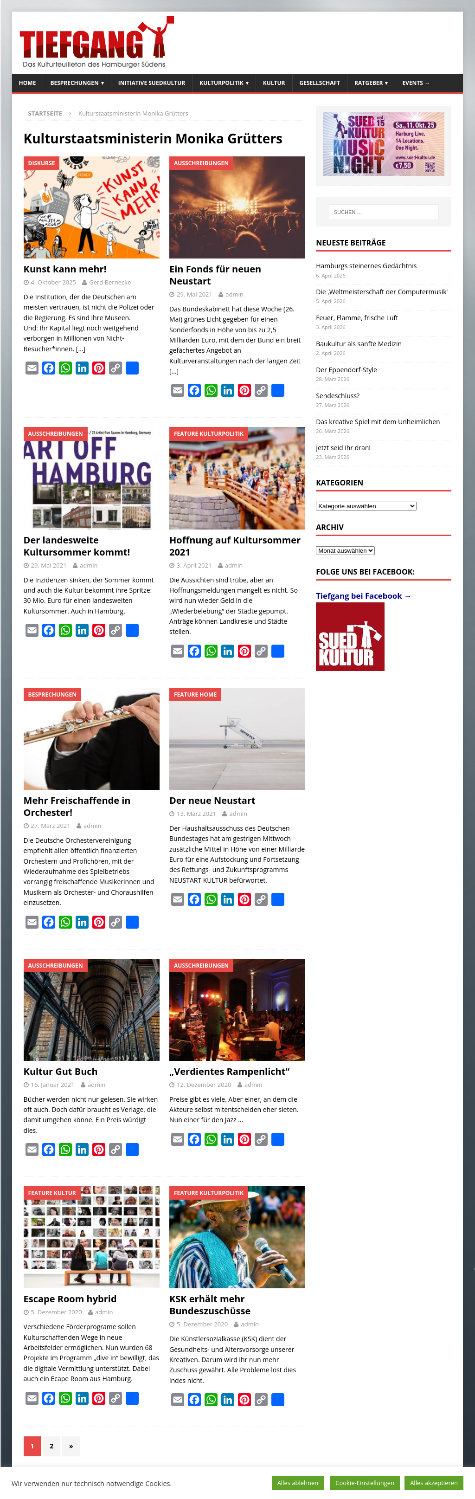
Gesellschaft (320, 83)
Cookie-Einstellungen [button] (364, 1483)
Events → (416, 83)
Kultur (274, 83)
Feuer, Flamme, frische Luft (357, 317)
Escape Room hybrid (70, 1298)
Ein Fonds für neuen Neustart (215, 275)
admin (234, 294)
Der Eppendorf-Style (346, 369)
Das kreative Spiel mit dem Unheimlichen (378, 421)
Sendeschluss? (337, 395)
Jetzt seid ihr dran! (343, 447)
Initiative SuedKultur (152, 83)
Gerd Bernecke (110, 282)
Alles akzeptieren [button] (434, 1483)
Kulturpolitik (221, 83)
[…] (80, 348)
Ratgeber (368, 83)
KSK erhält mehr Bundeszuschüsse (209, 1304)
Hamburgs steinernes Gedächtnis (366, 265)
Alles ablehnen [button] (298, 1483)
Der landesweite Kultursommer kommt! (77, 546)
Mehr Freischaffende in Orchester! (77, 806)
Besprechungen (74, 83)
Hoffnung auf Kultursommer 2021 (235, 546)
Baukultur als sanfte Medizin (359, 343)
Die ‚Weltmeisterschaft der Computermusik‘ (382, 291)
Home (27, 83)
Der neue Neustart (212, 800)
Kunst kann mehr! (65, 269)
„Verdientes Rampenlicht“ (229, 1071)
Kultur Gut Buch (61, 1071)
